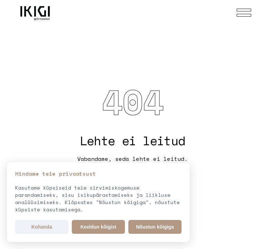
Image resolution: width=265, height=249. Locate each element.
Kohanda (41, 227)
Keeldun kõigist (98, 227)
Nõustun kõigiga (155, 227)
